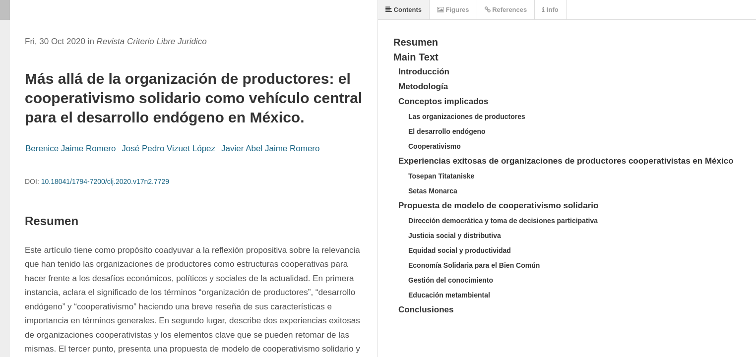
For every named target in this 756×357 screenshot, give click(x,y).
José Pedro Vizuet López (168, 148)
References (506, 9)
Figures (453, 9)
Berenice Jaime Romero (70, 148)
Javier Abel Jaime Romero (270, 148)
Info (550, 9)
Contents (403, 9)
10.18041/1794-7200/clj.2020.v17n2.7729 (105, 181)
